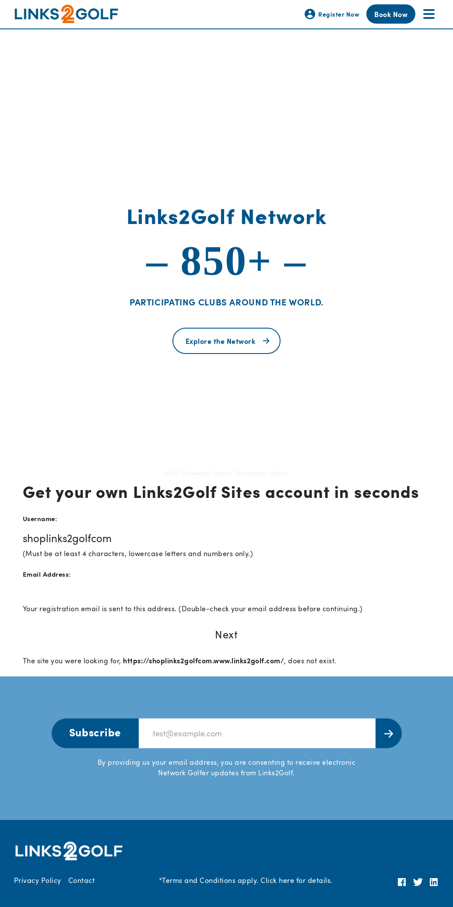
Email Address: (47, 573)
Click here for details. (296, 880)
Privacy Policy (37, 880)
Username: (40, 518)
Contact (81, 880)
